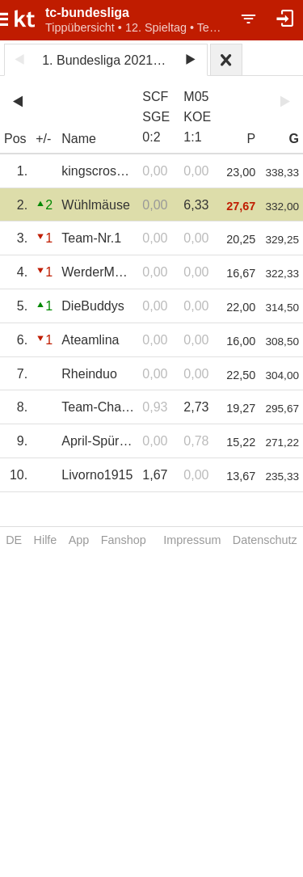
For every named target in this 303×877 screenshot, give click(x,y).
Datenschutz (265, 539)
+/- (43, 138)
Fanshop (123, 539)
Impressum (192, 539)
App (79, 539)
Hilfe (45, 539)
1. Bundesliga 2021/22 (106, 60)
